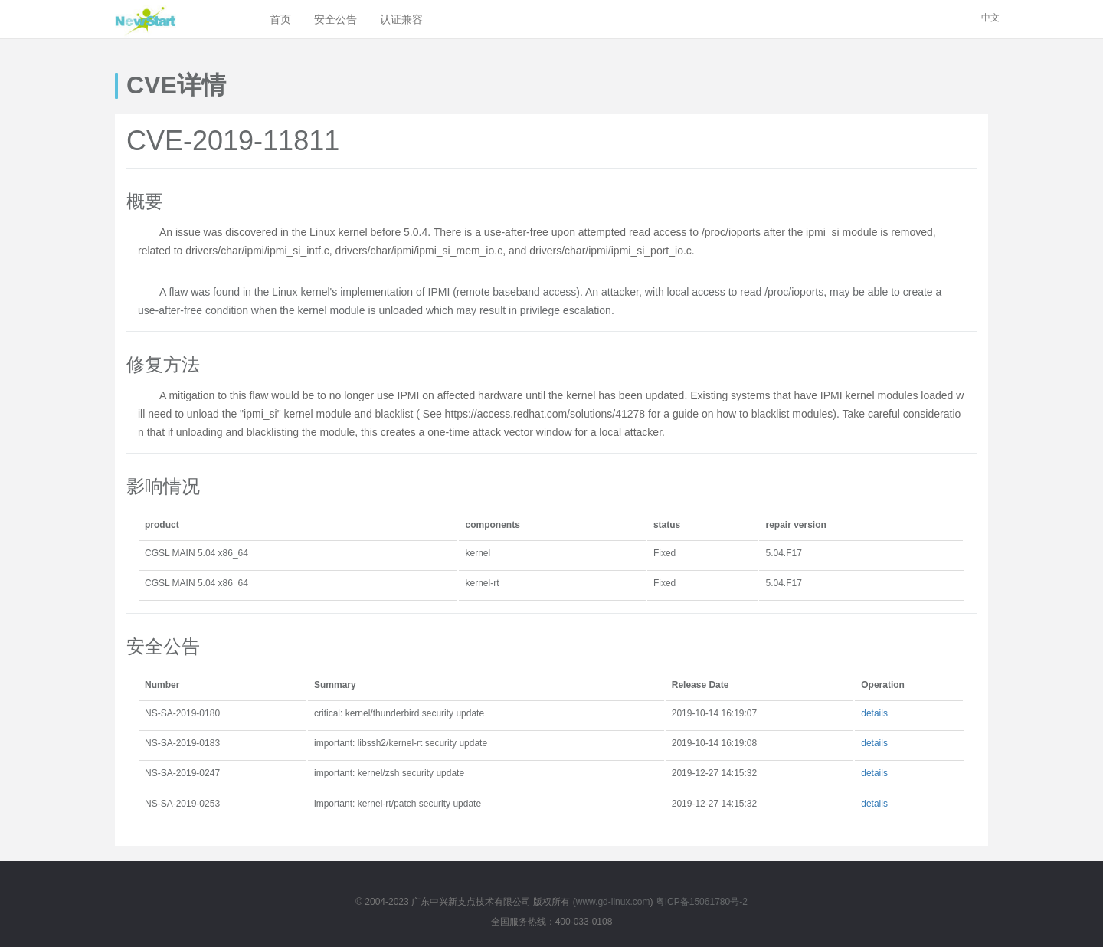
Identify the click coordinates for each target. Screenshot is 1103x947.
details (874, 713)
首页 (280, 19)
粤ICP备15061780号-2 (702, 901)
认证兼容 (401, 19)
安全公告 (335, 19)
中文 (990, 17)
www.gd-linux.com (613, 901)
